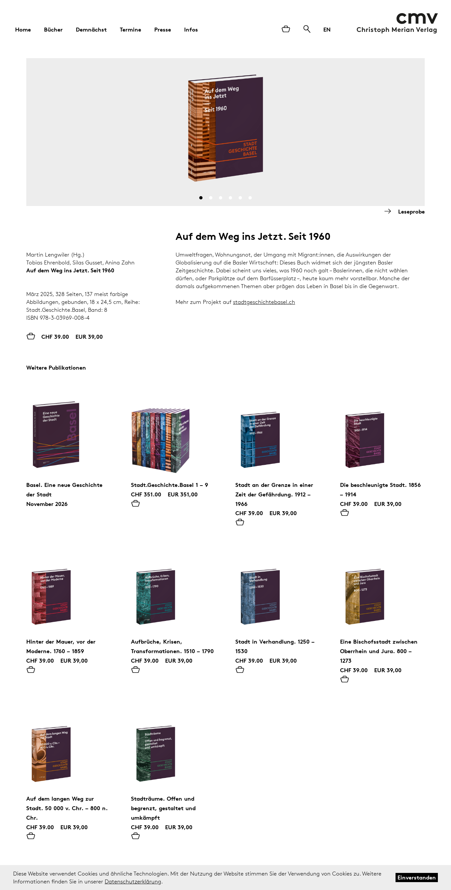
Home (23, 29)
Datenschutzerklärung (133, 881)
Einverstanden (416, 877)
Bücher (53, 29)
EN (327, 29)
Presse (162, 29)
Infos (191, 29)
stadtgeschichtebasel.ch (264, 302)
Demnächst (91, 29)
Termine (130, 29)
